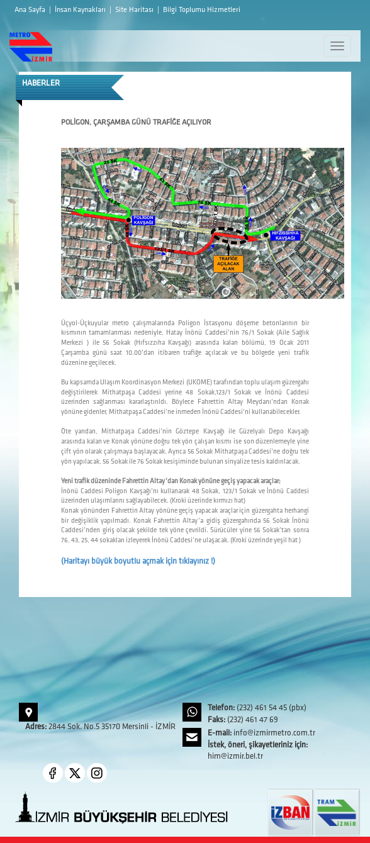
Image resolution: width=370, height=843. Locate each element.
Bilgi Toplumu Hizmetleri (201, 10)
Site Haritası (135, 10)
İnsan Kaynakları (81, 10)
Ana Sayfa (30, 10)
